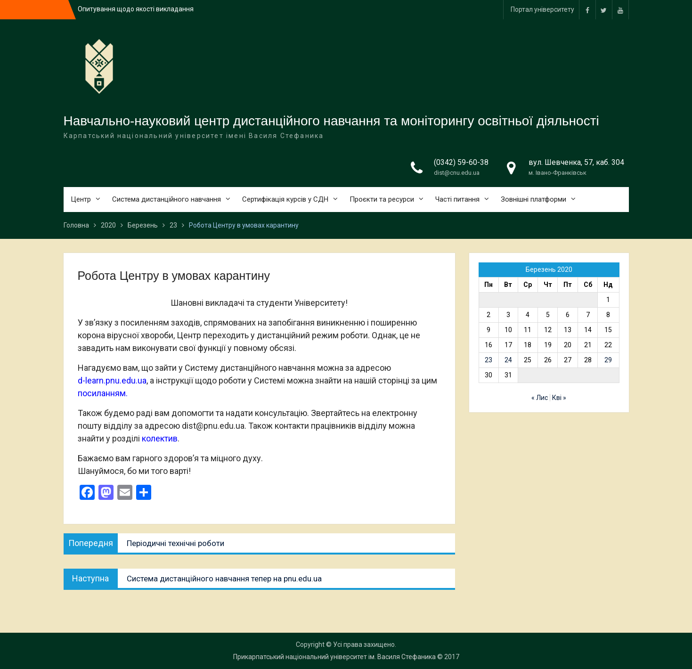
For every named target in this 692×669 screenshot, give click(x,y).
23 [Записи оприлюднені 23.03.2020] (488, 360)
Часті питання (457, 199)
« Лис (539, 397)
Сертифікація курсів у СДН (285, 199)
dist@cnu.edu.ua (457, 172)
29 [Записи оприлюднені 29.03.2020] (608, 360)
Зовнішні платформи (533, 199)
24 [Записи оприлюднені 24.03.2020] (508, 360)
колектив (160, 438)
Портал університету (542, 9)
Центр (81, 199)
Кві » (559, 397)
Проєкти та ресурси (382, 199)
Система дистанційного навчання (166, 199)
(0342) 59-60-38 (461, 162)
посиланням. (103, 393)
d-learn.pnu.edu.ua (112, 380)
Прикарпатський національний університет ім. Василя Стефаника (334, 657)
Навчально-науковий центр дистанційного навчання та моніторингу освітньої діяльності (331, 121)
